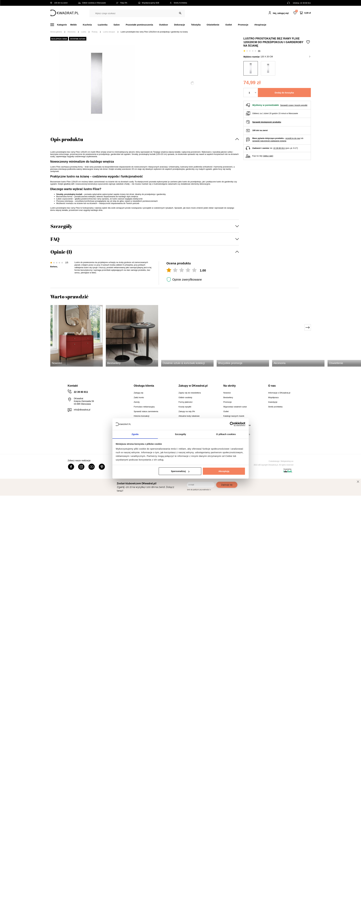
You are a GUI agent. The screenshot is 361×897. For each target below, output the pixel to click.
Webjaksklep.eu (287, 461)
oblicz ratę (268, 156)
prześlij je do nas (292, 138)
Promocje (243, 24)
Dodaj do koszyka (284, 92)
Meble (73, 24)
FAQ (55, 239)
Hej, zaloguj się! (281, 13)
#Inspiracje (260, 24)
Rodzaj (94, 32)
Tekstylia (196, 24)
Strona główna (56, 32)
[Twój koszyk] (305, 13)
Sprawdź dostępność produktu (266, 122)
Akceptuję (223, 471)
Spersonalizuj (180, 471)
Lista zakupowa (296, 11)
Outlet (228, 24)
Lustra (83, 32)
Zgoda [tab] (135, 434)
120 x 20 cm (285, 56)
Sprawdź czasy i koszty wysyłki (293, 105)
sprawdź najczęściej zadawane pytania (269, 141)
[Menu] (60, 24)
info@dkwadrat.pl (82, 409)
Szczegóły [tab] (180, 434)
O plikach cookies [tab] (226, 434)
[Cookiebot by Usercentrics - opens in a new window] (232, 424)
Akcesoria (71, 32)
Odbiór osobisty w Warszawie (92, 3)
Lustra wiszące (109, 32)
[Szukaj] (180, 13)
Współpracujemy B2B (148, 3)
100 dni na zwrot (59, 3)
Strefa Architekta (178, 3)
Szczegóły (61, 226)
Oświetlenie (213, 24)
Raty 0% (121, 3)
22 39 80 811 (305, 3)
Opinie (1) (61, 251)
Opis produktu (66, 139)
